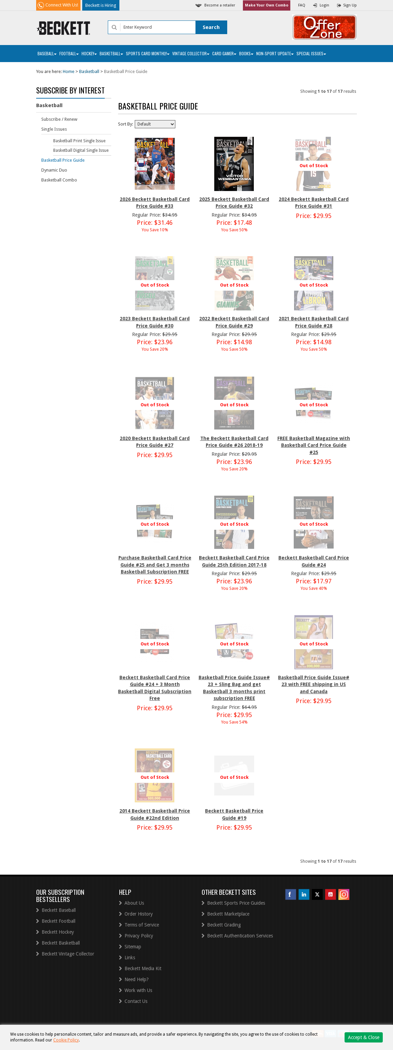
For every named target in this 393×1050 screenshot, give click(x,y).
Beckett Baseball (59, 910)
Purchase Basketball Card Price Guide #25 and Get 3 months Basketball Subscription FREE (154, 564)
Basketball (111, 53)
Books (246, 53)
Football (69, 53)
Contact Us (136, 1001)
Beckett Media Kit (143, 968)
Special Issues (311, 53)
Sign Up (350, 5)
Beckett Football (58, 921)
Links (130, 957)
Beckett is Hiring (100, 5)
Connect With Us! (61, 5)
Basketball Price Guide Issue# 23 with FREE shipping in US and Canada (313, 684)
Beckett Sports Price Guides (236, 903)
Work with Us (138, 990)
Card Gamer (224, 53)
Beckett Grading (224, 925)
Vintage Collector (190, 53)
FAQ (301, 5)
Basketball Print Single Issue (79, 140)
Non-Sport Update (275, 53)
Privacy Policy (139, 935)
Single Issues (54, 129)
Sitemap (133, 946)
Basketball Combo (59, 180)
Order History (139, 914)
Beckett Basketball (61, 943)
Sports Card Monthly (148, 53)
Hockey (89, 53)
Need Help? (137, 979)
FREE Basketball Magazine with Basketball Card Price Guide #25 (313, 445)
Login (324, 5)
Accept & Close (363, 1037)
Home (68, 71)
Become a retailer (219, 5)
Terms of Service (142, 925)
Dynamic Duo (54, 170)
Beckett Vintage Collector (68, 954)
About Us (134, 903)
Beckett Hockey (58, 932)
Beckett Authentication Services (240, 935)
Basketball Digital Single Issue (80, 150)
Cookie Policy (66, 1040)
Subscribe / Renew (59, 119)
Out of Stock (314, 165)
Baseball (47, 53)
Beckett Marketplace (228, 914)
